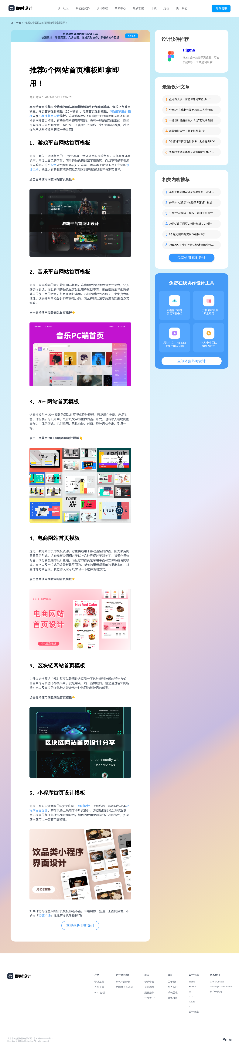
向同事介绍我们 (124, 987)
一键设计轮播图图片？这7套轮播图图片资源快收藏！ (192, 120)
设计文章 (16, 23)
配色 (54, 165)
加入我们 (173, 987)
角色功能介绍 (123, 981)
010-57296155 (217, 981)
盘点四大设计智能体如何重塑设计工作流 (192, 99)
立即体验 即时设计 (80, 925)
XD (191, 996)
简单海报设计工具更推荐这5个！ (188, 131)
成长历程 (173, 992)
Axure (192, 1001)
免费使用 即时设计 (191, 258)
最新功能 (138, 8)
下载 (154, 8)
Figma (189, 50)
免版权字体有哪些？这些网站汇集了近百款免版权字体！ (192, 152)
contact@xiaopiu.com (221, 986)
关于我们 (181, 8)
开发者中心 (150, 997)
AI (190, 1006)
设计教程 (102, 8)
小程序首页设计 (49, 116)
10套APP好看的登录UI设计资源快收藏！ (192, 244)
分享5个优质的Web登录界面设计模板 (190, 202)
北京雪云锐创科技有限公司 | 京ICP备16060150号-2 (30, 1039)
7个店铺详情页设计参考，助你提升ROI (192, 141)
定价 (166, 8)
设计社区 (63, 8)
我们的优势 (83, 8)
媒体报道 (173, 997)
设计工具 (99, 981)
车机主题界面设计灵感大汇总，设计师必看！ (192, 192)
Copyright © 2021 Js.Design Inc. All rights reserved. (28, 1041)
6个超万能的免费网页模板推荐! (187, 234)
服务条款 (149, 992)
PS (190, 991)
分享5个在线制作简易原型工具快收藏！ (192, 109)
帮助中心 (120, 8)
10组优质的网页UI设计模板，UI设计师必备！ (192, 223)
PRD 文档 (99, 992)
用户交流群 (216, 991)
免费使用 (221, 8)
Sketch (192, 986)
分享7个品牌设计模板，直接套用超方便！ (192, 213)
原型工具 (99, 987)
